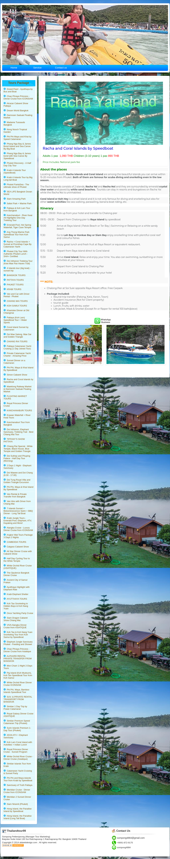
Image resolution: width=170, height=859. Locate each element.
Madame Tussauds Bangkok (14, 123)
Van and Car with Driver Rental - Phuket (17, 295)
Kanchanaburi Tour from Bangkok (17, 423)
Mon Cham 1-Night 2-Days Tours (18, 666)
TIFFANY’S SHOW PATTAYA (14, 440)
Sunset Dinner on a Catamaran (14, 361)
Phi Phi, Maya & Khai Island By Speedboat (19, 368)
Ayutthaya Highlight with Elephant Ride (17, 588)
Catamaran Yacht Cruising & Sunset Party (18, 772)
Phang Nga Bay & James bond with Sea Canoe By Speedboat (17, 156)
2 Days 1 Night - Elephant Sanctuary (17, 466)
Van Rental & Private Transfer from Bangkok (15, 495)
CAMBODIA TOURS (15, 542)
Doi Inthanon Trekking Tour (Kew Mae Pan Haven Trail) (18, 262)
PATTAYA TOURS (14, 280)
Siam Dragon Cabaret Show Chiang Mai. (16, 619)
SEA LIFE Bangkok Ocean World (18, 192)
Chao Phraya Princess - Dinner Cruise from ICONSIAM (18, 97)
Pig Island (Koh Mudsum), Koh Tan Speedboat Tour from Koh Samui (18, 675)
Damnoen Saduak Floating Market (18, 116)
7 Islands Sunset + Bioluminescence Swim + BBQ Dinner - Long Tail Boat (18, 511)
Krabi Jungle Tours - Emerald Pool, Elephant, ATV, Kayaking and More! (18, 520)
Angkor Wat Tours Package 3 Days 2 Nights (18, 536)
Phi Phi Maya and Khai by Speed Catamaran (18, 137)
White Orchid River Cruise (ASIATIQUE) (18, 566)
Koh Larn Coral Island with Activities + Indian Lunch (18, 743)
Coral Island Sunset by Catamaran (16, 328)
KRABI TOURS (12, 289)
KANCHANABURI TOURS (18, 410)
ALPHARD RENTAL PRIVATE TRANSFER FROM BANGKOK (18, 658)
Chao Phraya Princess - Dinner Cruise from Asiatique (17, 650)
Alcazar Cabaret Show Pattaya (16, 104)
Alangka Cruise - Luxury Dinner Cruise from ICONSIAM (18, 528)
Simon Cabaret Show (15, 374)
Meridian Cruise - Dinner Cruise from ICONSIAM (17, 790)
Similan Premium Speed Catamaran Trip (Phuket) (17, 721)
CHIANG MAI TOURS (16, 301)
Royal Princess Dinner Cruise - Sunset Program (16, 750)
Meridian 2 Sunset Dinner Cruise (17, 798)
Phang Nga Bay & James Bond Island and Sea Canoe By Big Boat (17, 146)
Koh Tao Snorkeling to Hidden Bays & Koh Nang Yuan (16, 606)
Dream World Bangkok (16, 110)
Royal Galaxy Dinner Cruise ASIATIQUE (19, 714)
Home (13, 67)
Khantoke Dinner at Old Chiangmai (16, 311)
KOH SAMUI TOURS (15, 305)
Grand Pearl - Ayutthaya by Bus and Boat (18, 90)
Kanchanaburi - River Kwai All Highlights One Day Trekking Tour (18, 217)
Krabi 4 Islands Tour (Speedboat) (15, 171)
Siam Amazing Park (15, 199)
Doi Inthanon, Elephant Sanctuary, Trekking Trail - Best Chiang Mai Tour (19, 432)
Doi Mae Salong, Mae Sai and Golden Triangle (17, 335)
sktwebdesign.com (28, 842)
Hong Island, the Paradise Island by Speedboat (18, 809)
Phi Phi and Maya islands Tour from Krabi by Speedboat (18, 779)
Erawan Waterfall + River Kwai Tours (17, 416)
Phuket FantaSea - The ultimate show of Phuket (16, 185)
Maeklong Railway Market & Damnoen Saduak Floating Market (18, 389)
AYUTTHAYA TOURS (15, 599)
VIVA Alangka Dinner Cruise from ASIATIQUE (15, 626)
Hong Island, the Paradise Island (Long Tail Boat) (18, 817)
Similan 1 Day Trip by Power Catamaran (15, 707)
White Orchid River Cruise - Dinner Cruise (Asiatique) (18, 757)
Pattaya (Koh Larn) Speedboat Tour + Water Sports (15, 320)
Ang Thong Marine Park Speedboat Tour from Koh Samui (17, 234)
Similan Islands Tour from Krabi (17, 764)
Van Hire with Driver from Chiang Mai (17, 502)
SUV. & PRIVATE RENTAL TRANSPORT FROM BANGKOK (18, 699)
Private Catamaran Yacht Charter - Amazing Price (17, 354)
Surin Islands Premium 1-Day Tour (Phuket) (17, 729)
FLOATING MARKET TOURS (15, 397)
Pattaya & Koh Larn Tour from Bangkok (17, 209)
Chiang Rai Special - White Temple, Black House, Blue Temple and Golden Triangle (18, 448)
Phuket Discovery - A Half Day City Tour (17, 164)
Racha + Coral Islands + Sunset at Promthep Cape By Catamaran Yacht (18, 244)
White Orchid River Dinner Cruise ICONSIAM (18, 683)
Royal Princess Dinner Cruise (16, 404)
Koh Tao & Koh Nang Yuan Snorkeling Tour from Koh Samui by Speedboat (18, 634)
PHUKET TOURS (14, 284)
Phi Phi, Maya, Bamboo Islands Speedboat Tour (16, 690)
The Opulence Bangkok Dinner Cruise (16, 574)
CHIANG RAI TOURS (16, 341)
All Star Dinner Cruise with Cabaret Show (18, 552)
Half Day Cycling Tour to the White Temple (17, 559)
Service (37, 67)
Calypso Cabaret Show (16, 546)
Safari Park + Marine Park (18, 203)
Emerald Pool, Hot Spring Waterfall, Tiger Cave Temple (17, 226)
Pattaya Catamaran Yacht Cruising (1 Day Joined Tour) (17, 347)
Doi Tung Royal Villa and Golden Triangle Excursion (17, 481)
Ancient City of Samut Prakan (16, 581)
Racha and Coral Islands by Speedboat (18, 380)
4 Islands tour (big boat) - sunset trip (17, 269)
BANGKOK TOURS (15, 275)
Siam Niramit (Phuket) (16, 804)
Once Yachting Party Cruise (18, 613)
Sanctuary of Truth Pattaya (18, 785)
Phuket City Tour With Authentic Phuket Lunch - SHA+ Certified (16, 254)
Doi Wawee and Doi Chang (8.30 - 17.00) (18, 473)
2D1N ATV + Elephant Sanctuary (16, 736)
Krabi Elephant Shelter (16, 594)
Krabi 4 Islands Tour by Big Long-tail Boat (18, 178)
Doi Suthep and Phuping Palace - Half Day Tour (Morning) (17, 458)
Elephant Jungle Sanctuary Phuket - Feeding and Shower (18, 643)
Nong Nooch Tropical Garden (15, 130)
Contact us (61, 67)
